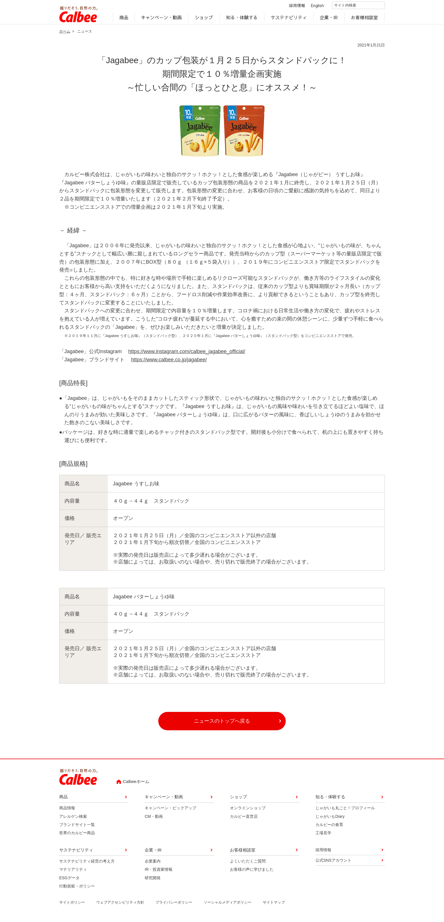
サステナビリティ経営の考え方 (87, 863)
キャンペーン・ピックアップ (170, 810)
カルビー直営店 (244, 818)
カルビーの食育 (329, 827)
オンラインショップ (248, 810)
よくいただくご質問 (248, 863)
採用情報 (292, 6)
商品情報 (67, 810)
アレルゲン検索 (73, 818)
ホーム (64, 33)
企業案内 (153, 863)
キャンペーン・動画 (161, 19)
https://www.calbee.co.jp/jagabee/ (169, 362)
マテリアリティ (73, 871)
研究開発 (153, 880)
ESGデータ (69, 880)
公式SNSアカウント (333, 862)
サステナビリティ (289, 19)
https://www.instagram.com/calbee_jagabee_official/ (186, 354)
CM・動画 (154, 818)
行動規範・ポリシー (77, 888)
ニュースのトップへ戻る (222, 723)
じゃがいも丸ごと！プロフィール (345, 810)
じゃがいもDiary (330, 818)
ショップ (204, 19)
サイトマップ (274, 904)
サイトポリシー (72, 904)
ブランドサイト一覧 (77, 827)
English (312, 6)
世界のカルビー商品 (77, 835)
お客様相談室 (364, 19)
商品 (123, 19)
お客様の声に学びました (252, 871)
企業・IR (329, 19)
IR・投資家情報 (158, 871)
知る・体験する (242, 19)
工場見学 (323, 835)
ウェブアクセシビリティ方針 (120, 904)
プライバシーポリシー (173, 904)
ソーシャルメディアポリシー (227, 904)
